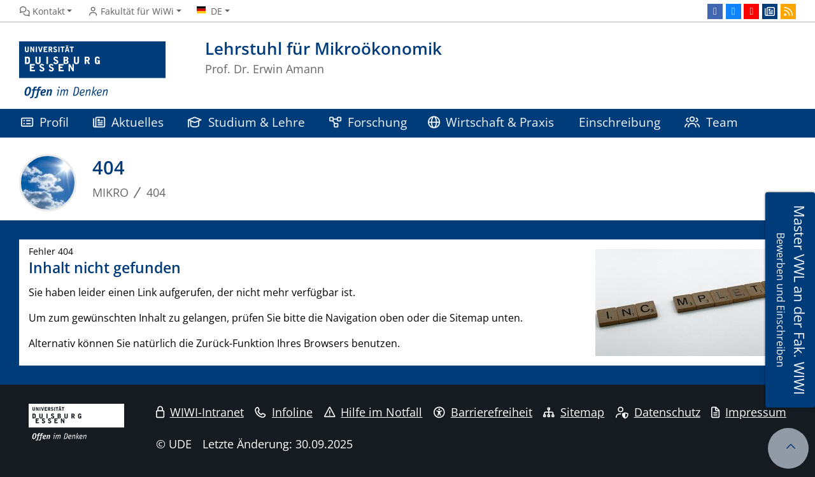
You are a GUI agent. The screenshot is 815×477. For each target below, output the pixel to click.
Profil (45, 122)
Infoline (284, 412)
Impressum (748, 412)
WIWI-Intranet (200, 412)
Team (711, 122)
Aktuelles (128, 122)
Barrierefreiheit (483, 412)
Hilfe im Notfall (373, 412)
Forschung (368, 122)
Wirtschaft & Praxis (491, 122)
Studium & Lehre (246, 122)
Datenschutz (658, 412)
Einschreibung (619, 122)
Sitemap (573, 412)
